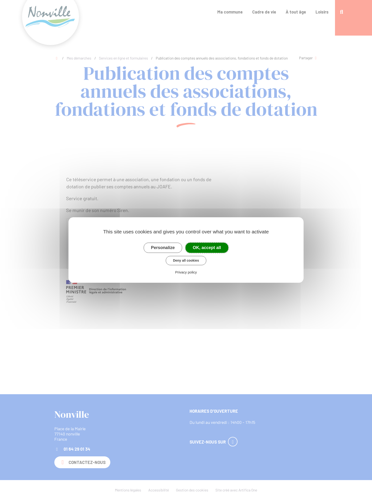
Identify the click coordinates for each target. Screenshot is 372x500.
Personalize (163, 247)
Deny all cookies (186, 260)
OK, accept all (207, 247)
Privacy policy (186, 272)
